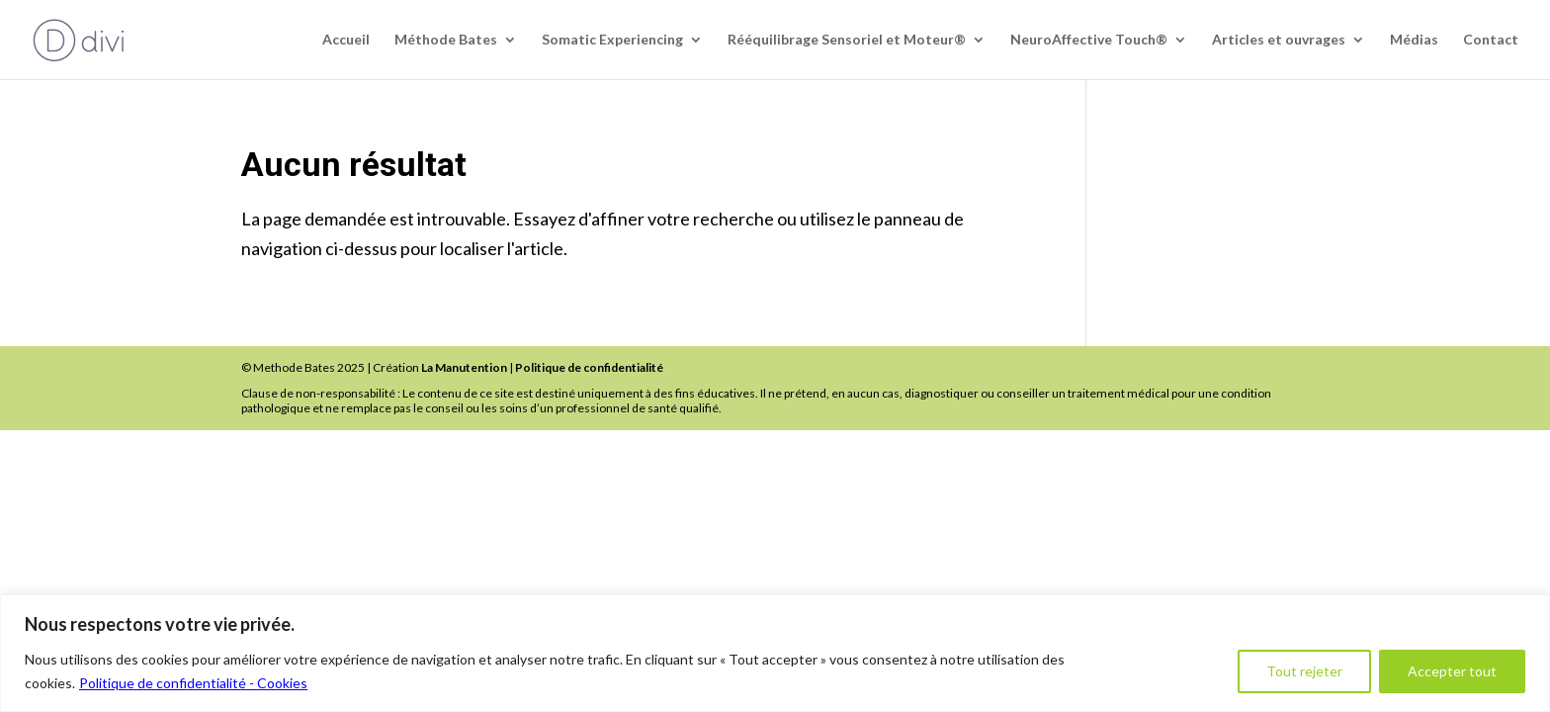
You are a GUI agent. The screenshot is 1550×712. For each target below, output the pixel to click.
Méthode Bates (445, 40)
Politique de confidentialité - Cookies (193, 682)
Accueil (346, 40)
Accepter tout (1452, 671)
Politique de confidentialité (589, 367)
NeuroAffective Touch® (1088, 40)
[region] (775, 653)
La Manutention (464, 367)
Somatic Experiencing (612, 40)
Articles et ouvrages (1278, 40)
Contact (1490, 40)
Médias (1414, 40)
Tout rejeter (1304, 671)
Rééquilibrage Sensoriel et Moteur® (847, 40)
